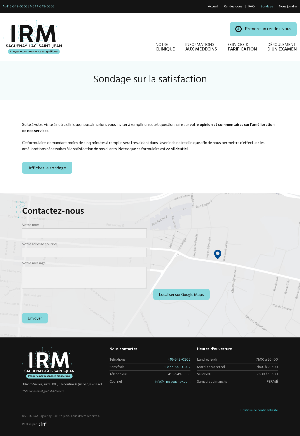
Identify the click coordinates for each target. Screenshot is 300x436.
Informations (201, 47)
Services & (242, 47)
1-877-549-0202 (42, 6)
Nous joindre (288, 6)
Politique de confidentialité (259, 410)
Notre (165, 47)
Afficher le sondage (47, 167)
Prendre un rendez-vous (263, 29)
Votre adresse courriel (39, 244)
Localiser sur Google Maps (181, 301)
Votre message (34, 263)
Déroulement (282, 47)
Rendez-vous (233, 6)
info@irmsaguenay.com (172, 381)
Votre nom (30, 224)
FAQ (251, 6)
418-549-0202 (17, 6)
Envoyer (35, 318)
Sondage (266, 6)
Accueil (213, 6)
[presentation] (55, 300)
